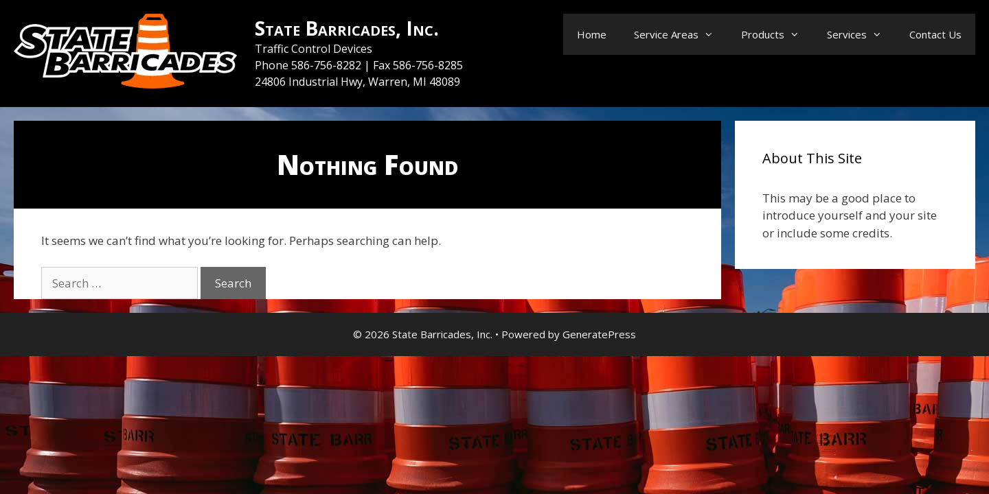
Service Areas (680, 34)
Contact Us (935, 34)
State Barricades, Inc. (347, 28)
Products (777, 34)
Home (591, 34)
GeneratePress (599, 334)
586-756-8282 (327, 65)
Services (861, 34)
